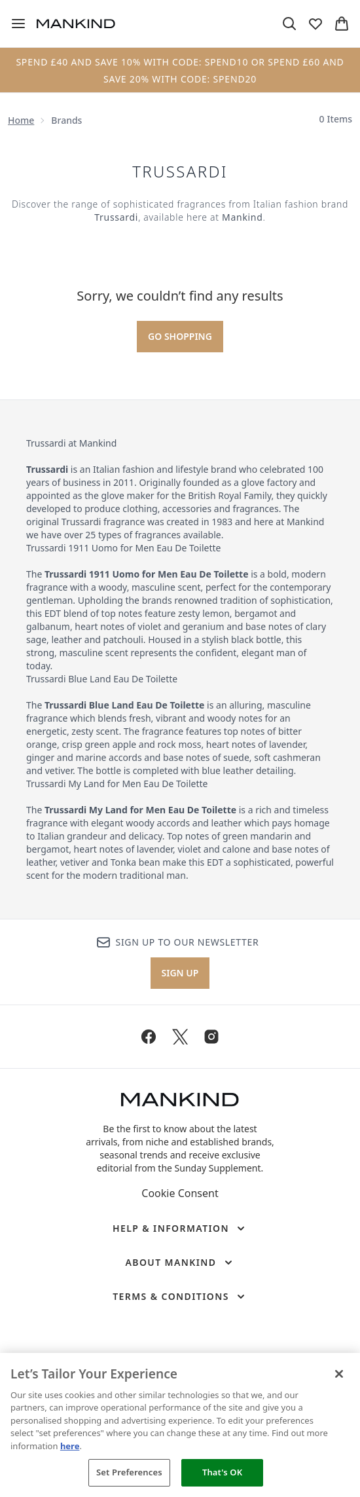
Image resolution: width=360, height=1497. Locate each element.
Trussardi (180, 171)
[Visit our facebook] (148, 1036)
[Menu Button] (18, 23)
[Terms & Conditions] (180, 1296)
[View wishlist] (315, 23)
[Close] (339, 1373)
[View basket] (342, 23)
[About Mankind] (179, 1262)
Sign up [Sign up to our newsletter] (180, 973)
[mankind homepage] (76, 23)
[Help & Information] (180, 1228)
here (70, 1446)
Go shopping (180, 336)
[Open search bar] (289, 23)
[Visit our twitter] (180, 1036)
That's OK (222, 1472)
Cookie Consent (179, 1193)
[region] (180, 1425)
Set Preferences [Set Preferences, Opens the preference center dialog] (129, 1472)
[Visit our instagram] (211, 1036)
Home (21, 120)
